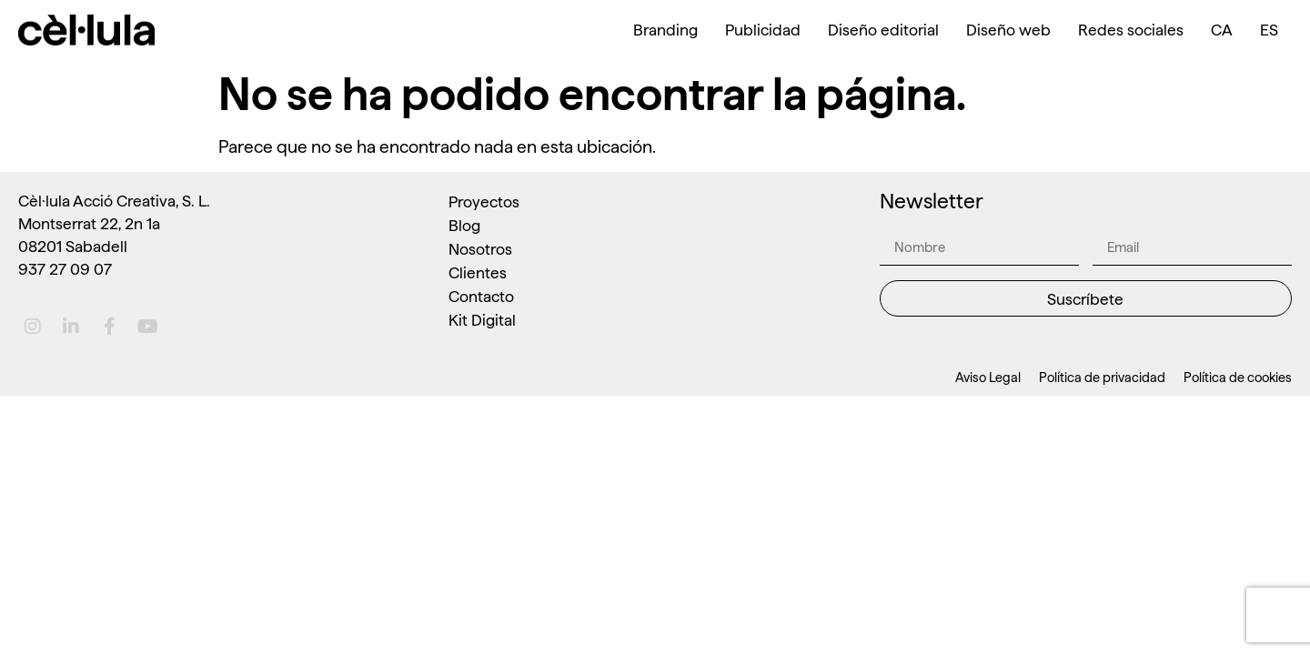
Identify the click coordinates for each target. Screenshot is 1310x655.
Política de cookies (1238, 377)
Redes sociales (1131, 29)
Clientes (477, 272)
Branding (665, 29)
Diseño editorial (883, 29)
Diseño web (1008, 29)
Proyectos (483, 201)
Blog (464, 225)
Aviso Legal (988, 377)
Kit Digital (482, 319)
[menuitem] (1221, 30)
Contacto (481, 296)
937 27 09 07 (65, 268)
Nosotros (480, 248)
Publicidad (763, 29)
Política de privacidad (1102, 377)
